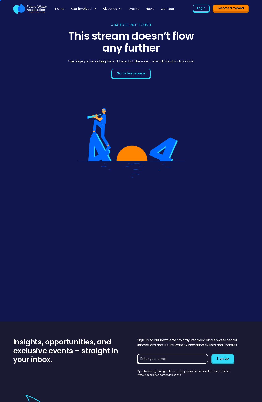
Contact (167, 9)
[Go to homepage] (30, 9)
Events (133, 9)
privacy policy (185, 371)
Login (201, 8)
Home (60, 9)
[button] (84, 9)
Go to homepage (131, 73)
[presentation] (168, 385)
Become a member (230, 8)
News (150, 9)
